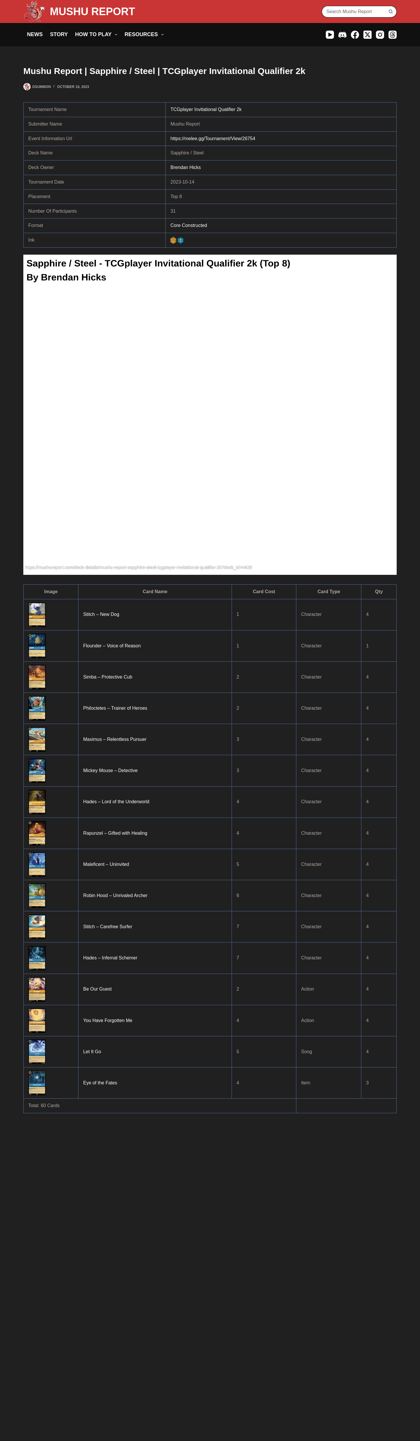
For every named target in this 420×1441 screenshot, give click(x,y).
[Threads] (392, 35)
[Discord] (342, 35)
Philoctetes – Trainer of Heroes (115, 708)
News (35, 34)
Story (59, 34)
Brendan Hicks (185, 167)
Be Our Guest (97, 988)
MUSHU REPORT (92, 11)
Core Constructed (188, 225)
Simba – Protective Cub (107, 676)
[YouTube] (330, 35)
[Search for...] (353, 11)
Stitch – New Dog (101, 614)
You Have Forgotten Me (107, 1020)
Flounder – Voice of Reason (112, 645)
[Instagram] (380, 35)
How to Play (97, 34)
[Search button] (391, 11)
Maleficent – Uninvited (106, 864)
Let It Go (92, 1051)
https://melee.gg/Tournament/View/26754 (212, 138)
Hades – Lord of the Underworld (116, 801)
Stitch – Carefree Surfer (107, 926)
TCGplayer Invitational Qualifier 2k (206, 109)
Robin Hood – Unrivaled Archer (115, 895)
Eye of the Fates (100, 1082)
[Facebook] (355, 35)
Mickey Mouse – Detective (110, 770)
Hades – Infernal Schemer (110, 957)
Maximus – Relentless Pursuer (114, 739)
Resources (145, 34)
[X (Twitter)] (367, 35)
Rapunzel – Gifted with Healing (115, 833)
